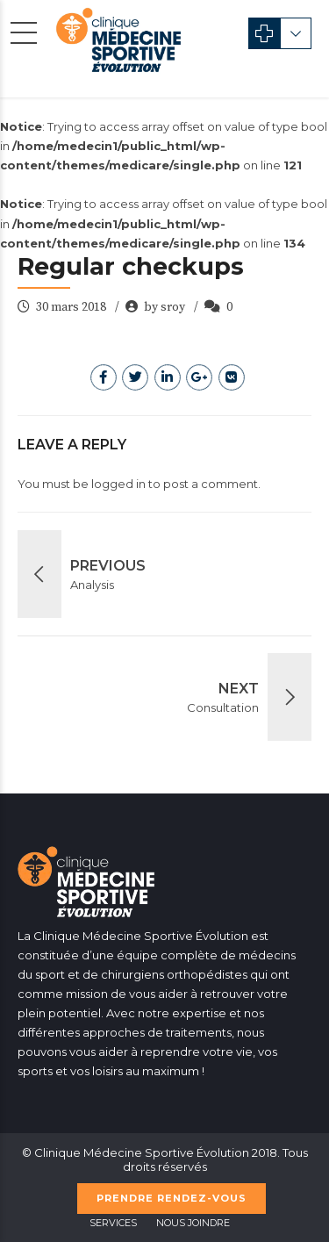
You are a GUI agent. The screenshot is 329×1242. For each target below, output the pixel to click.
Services (113, 1223)
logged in (118, 484)
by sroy (164, 307)
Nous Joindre (193, 1223)
